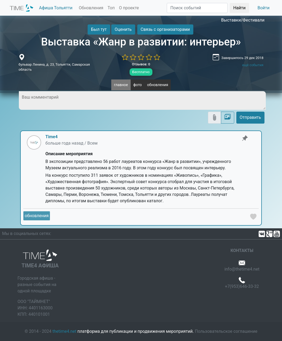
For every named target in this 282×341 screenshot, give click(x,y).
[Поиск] (197, 8)
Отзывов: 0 (141, 64)
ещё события (252, 65)
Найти (239, 7)
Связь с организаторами (165, 29)
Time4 (51, 136)
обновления (157, 85)
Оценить (123, 29)
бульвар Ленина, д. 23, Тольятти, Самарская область (54, 67)
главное (121, 85)
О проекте (129, 7)
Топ (111, 7)
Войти (264, 7)
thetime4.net (64, 331)
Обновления (91, 7)
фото (137, 85)
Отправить (250, 117)
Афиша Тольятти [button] (55, 7)
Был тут (99, 29)
